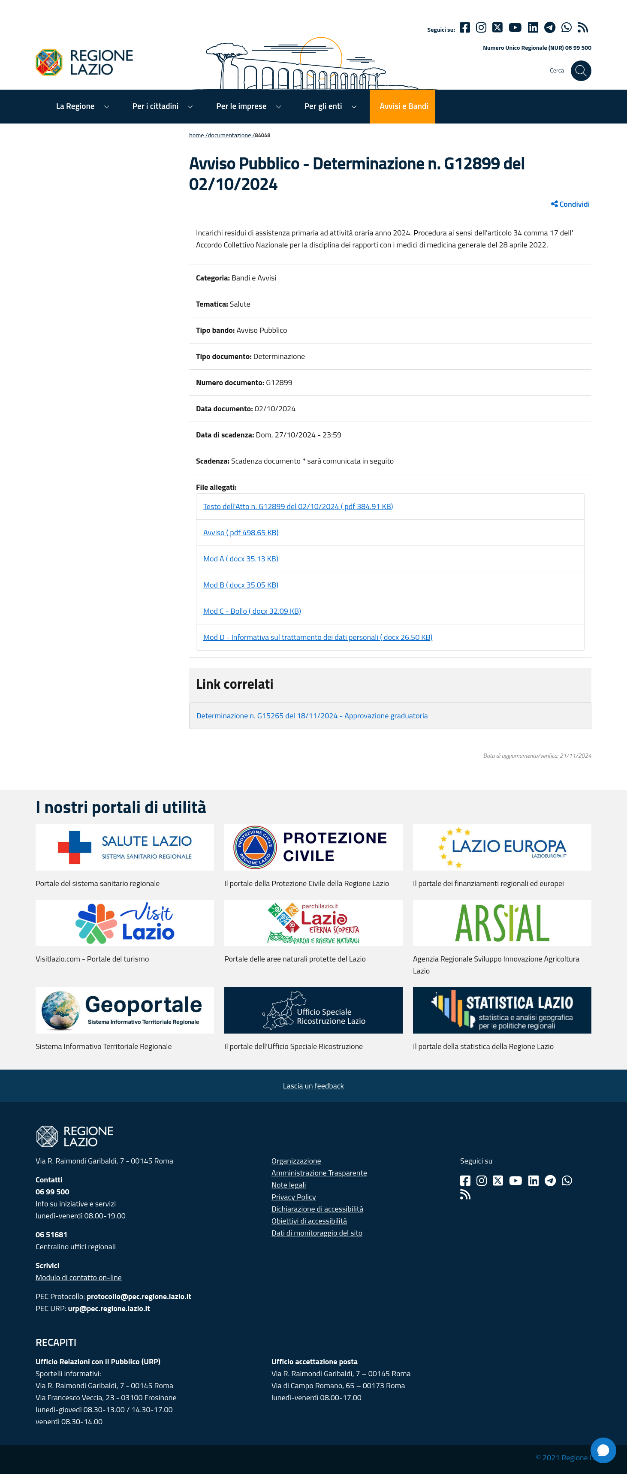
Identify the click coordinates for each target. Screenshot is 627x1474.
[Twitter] (497, 27)
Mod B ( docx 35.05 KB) (240, 585)
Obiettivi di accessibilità (309, 1221)
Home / (198, 135)
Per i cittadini (156, 105)
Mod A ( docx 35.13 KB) (240, 558)
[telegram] (549, 27)
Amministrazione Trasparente (319, 1173)
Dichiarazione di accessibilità (317, 1209)
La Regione (75, 105)
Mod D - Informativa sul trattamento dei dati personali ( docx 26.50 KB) (317, 637)
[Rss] (465, 1194)
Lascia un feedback (313, 1085)
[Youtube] (515, 27)
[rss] (583, 27)
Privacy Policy (293, 1197)
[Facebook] (465, 27)
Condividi (570, 204)
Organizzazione (296, 1161)
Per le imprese (241, 105)
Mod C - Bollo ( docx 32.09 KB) (252, 611)
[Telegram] (550, 1181)
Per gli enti (323, 105)
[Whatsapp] (566, 27)
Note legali (288, 1185)
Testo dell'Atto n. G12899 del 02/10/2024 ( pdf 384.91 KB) (298, 506)
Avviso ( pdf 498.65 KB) (240, 532)
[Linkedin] (533, 27)
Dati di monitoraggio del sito (316, 1233)
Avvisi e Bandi (404, 105)
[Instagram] (481, 27)
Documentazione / (231, 135)
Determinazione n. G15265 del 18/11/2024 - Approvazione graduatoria (312, 715)
